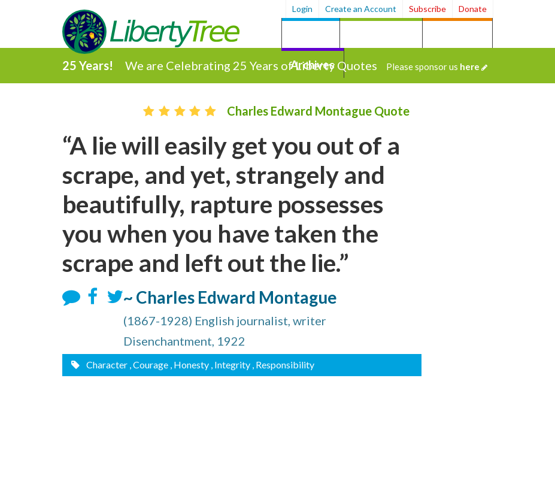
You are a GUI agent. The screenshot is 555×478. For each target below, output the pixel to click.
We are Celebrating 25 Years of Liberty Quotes (306, 65)
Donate (473, 9)
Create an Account (360, 9)
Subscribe (427, 9)
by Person (457, 34)
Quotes (310, 34)
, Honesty (189, 364)
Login (302, 9)
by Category (381, 34)
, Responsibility (283, 364)
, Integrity (230, 364)
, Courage (148, 364)
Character (106, 364)
